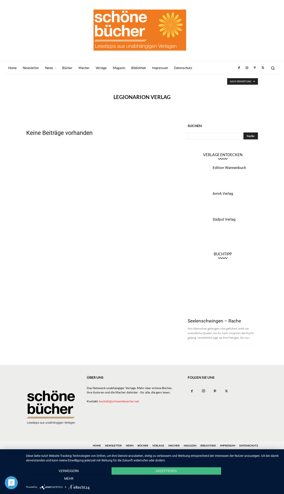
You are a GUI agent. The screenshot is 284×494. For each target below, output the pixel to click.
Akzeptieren (152, 479)
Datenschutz (248, 445)
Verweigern (64, 479)
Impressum (227, 445)
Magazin (190, 445)
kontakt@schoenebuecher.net (119, 401)
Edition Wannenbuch (229, 167)
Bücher (143, 445)
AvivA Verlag (223, 193)
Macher (174, 445)
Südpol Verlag (224, 219)
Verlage (158, 445)
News (129, 445)
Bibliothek (208, 445)
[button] (273, 68)
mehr (241, 479)
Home (97, 445)
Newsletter (113, 445)
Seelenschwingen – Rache (214, 321)
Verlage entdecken (223, 155)
